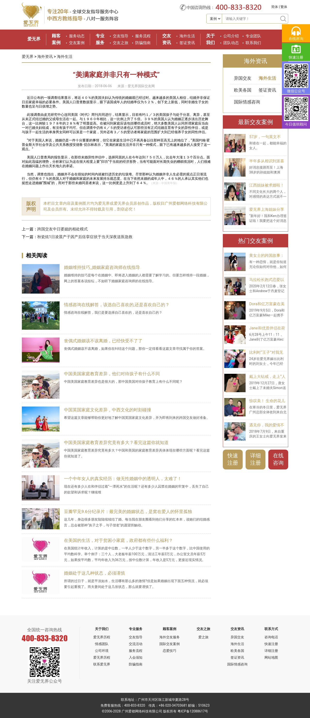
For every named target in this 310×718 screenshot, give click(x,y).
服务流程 (143, 36)
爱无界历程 (101, 637)
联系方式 (271, 629)
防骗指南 (143, 42)
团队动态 (231, 42)
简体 (274, 7)
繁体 (283, 7)
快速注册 (232, 459)
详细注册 (255, 459)
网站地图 (271, 657)
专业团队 (253, 36)
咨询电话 (271, 637)
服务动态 (77, 36)
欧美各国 (242, 90)
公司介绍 (231, 36)
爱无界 (33, 38)
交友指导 (120, 36)
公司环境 (101, 651)
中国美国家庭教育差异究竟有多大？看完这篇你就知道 (116, 442)
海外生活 (187, 36)
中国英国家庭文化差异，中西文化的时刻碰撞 (107, 409)
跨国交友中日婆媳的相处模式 (62, 229)
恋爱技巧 (169, 651)
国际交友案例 (169, 644)
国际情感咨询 (247, 101)
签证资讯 (187, 42)
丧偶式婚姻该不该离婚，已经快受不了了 (103, 340)
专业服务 (135, 629)
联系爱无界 (101, 664)
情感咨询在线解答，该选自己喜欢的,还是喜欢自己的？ (117, 304)
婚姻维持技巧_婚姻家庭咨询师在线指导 (102, 267)
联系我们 (253, 42)
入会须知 (135, 657)
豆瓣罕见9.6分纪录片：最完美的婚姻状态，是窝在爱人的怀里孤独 (128, 511)
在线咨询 (278, 459)
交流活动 (135, 644)
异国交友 (242, 78)
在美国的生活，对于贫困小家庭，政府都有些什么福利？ (118, 540)
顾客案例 (169, 629)
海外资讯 (45, 56)
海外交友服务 (169, 637)
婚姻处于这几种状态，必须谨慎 (94, 573)
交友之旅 (120, 42)
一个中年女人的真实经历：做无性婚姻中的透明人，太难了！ (123, 478)
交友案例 (77, 42)
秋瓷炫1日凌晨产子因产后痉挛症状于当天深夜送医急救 (84, 236)
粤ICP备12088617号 (193, 711)
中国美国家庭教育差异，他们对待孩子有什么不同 (112, 373)
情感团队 (101, 644)
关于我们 (101, 629)
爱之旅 (203, 637)
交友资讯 (237, 629)
